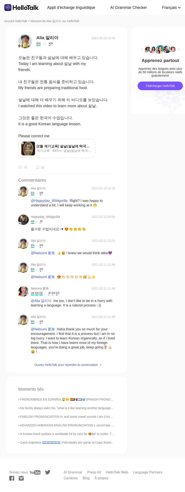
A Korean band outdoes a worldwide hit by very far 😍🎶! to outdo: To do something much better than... (89, 434)
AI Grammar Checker (128, 7)
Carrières (71, 478)
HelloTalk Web (117, 472)
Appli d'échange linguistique (71, 7)
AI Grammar (73, 472)
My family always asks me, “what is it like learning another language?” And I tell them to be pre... (84, 408)
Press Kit (94, 472)
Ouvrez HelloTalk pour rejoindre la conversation (66, 365)
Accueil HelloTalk (15, 21)
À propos (101, 478)
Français (169, 7)
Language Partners (147, 472)
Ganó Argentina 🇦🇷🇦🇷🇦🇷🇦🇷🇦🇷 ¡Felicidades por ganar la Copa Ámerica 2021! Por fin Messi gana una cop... (91, 442)
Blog (86, 478)
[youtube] (35, 472)
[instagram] (21, 478)
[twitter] (47, 472)
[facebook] (11, 478)
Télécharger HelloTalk (160, 86)
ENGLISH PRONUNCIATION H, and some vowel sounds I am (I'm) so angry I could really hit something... (90, 416)
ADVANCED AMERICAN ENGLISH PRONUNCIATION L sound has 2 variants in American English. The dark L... (95, 425)
